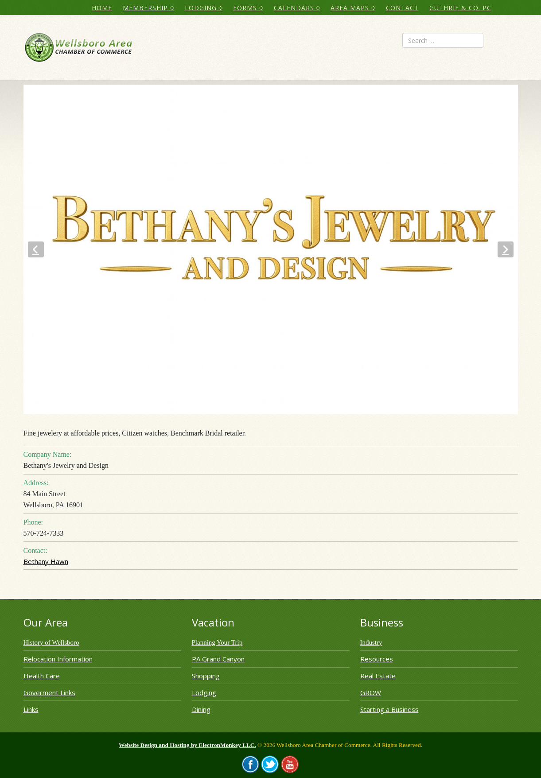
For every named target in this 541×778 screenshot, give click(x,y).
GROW (370, 692)
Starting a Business (389, 709)
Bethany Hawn (45, 561)
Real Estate (378, 675)
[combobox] (442, 40)
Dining (201, 709)
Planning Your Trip (217, 642)
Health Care (41, 675)
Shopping (206, 675)
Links (31, 709)
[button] (36, 249)
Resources (376, 658)
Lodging (204, 692)
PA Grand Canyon (218, 658)
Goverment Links (49, 692)
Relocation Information (58, 658)
